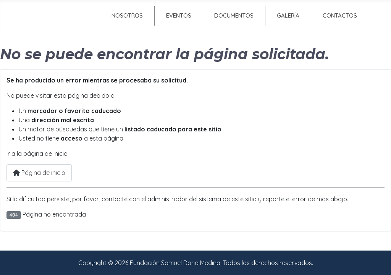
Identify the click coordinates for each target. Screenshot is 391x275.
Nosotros (127, 15)
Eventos (178, 15)
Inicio (61, 15)
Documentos (234, 15)
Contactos (340, 15)
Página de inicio (39, 172)
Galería (288, 15)
